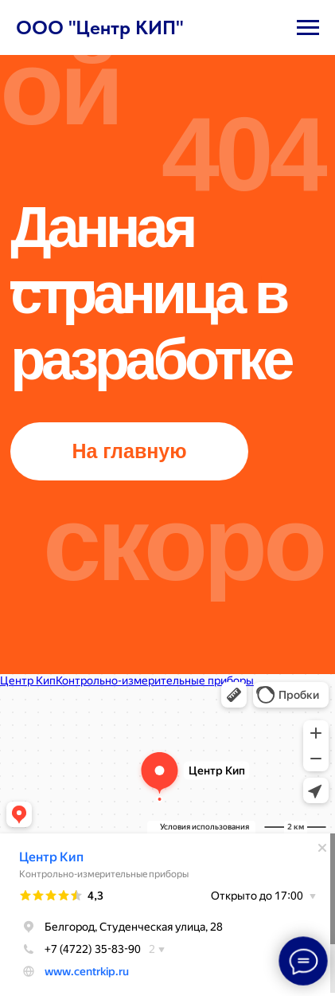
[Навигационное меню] (308, 28)
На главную (129, 451)
